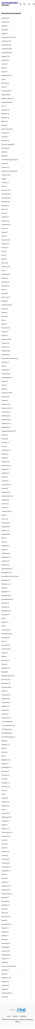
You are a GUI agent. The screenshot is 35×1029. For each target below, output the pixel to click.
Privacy (9, 1016)
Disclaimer (15, 1016)
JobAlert (29, 4)
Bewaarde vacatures (24, 4)
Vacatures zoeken (20, 4)
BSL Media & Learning (10, 1019)
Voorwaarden (23, 1016)
